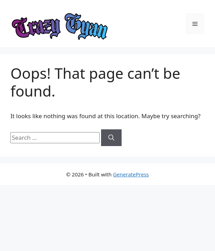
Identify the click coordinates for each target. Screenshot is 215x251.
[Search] (111, 137)
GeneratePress (131, 174)
